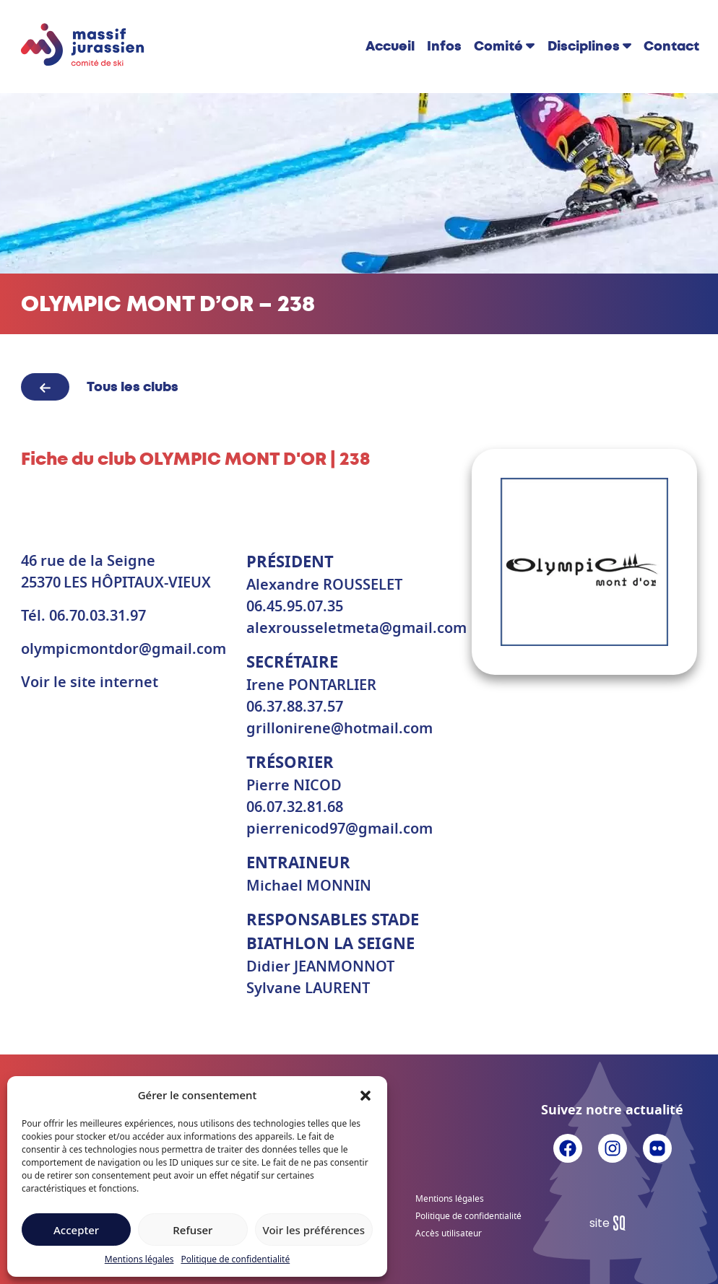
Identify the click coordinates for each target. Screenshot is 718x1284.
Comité (498, 46)
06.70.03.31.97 (97, 616)
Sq (612, 1223)
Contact (671, 46)
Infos (444, 46)
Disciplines (584, 46)
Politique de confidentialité (235, 1259)
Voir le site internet (89, 683)
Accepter (76, 1230)
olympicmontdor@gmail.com (123, 649)
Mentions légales (139, 1259)
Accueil (390, 46)
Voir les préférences (314, 1230)
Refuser (192, 1230)
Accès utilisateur (448, 1233)
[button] (365, 1095)
